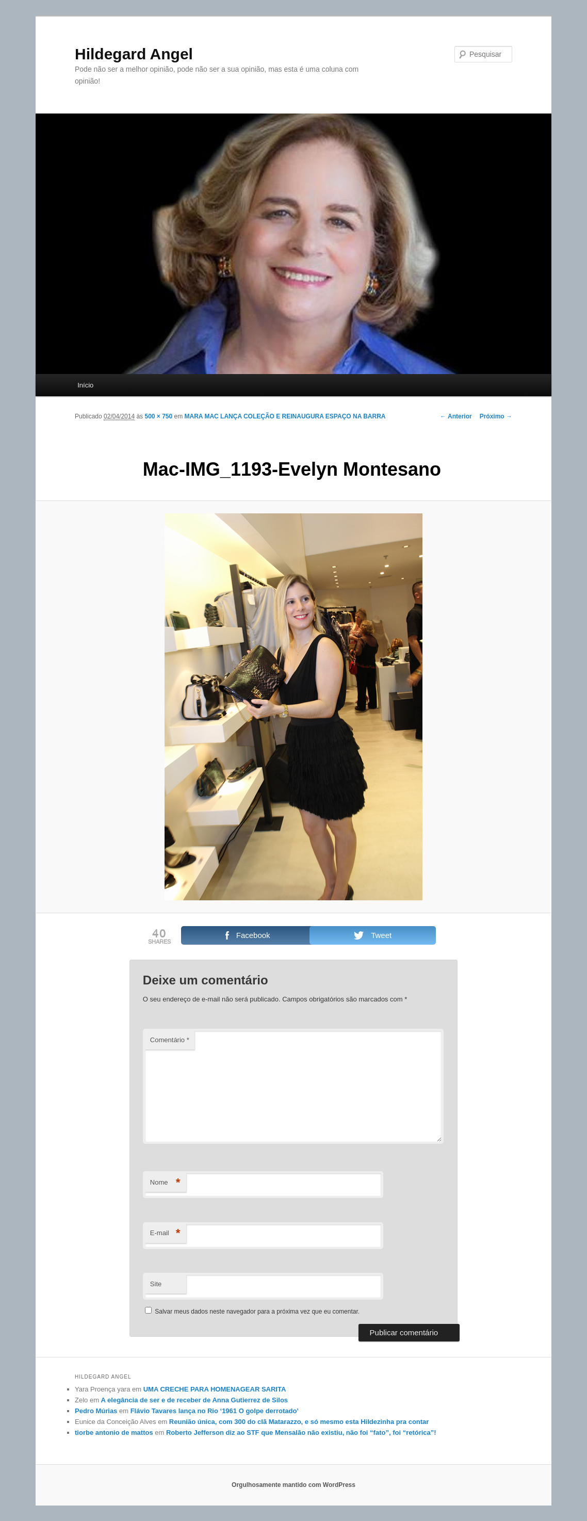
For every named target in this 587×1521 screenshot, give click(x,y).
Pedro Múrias (96, 1411)
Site (155, 1284)
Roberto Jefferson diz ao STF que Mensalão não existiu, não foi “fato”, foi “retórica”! (301, 1432)
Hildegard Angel (134, 53)
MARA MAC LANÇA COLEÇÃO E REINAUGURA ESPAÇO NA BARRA (285, 416)
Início (85, 385)
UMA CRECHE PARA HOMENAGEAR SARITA (214, 1389)
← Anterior (456, 416)
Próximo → (496, 416)
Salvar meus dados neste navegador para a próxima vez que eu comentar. (257, 1311)
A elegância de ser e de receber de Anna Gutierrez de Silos (194, 1400)
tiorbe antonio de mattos (114, 1432)
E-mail (165, 1233)
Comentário (169, 1040)
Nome (165, 1182)
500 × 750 (158, 416)
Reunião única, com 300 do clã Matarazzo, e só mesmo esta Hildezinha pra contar (299, 1422)
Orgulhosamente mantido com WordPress (293, 1484)
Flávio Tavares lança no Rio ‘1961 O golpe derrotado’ (215, 1411)
